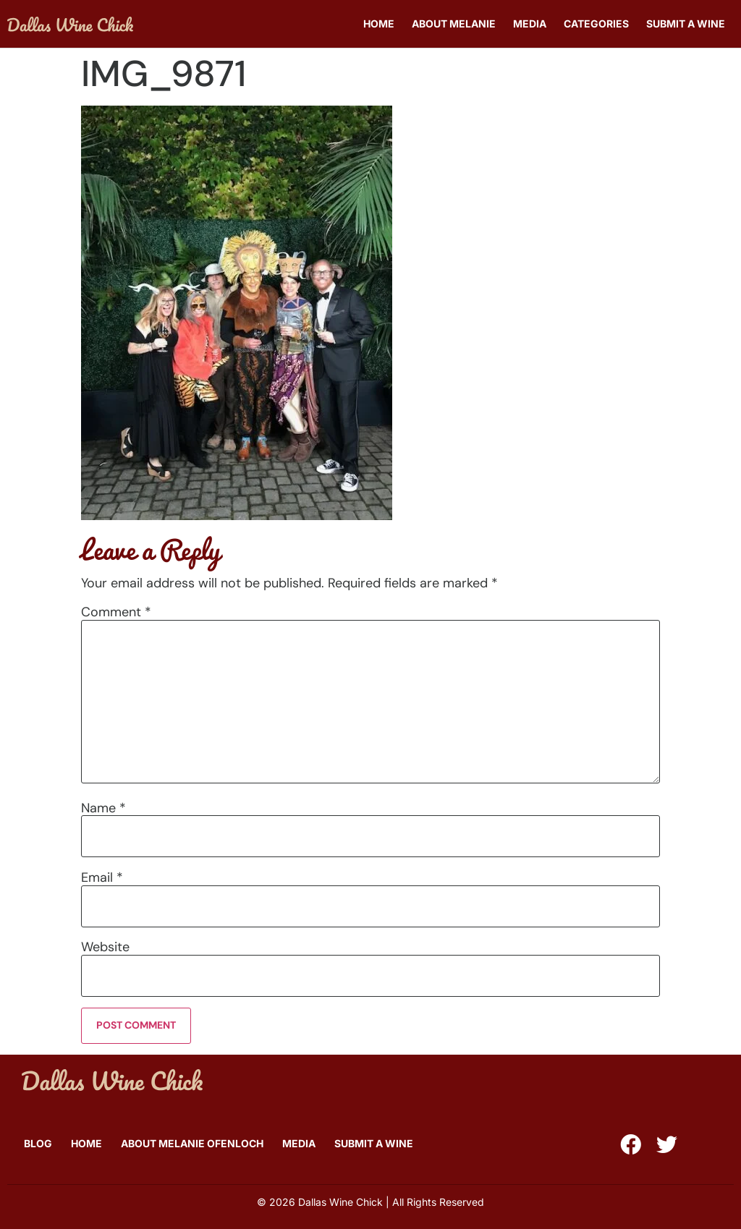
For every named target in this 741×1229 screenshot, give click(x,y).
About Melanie (454, 23)
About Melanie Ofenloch (192, 1143)
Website (105, 946)
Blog (38, 1143)
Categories (596, 23)
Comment (116, 611)
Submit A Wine (685, 23)
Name (103, 808)
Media (529, 23)
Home (378, 23)
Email (102, 877)
